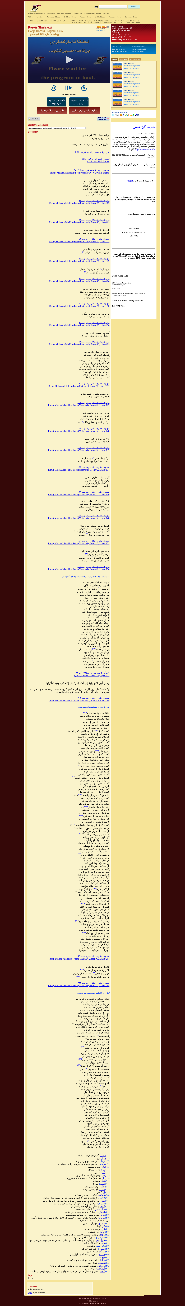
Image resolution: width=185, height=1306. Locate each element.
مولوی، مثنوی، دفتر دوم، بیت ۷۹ (94, 258)
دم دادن (101, 1266)
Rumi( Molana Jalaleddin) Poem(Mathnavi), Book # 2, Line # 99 (79, 344)
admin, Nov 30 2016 (130, 40)
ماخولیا (101, 1217)
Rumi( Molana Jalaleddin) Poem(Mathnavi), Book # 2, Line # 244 (78, 985)
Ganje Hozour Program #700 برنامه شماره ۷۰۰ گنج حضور (132, 67)
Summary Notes (131, 17)
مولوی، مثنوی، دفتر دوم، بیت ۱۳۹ (94, 492)
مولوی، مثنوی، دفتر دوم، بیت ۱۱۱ (94, 383)
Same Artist (123, 59)
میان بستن (100, 1209)
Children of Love (70, 17)
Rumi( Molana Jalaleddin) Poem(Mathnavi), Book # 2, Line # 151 (78, 543)
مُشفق (101, 1223)
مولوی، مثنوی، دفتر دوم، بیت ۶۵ (94, 200)
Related (114, 59)
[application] (69, 60)
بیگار (104, 1172)
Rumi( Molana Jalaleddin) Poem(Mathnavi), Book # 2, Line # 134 (78, 470)
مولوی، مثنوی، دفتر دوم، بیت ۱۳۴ (94, 467)
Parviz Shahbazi (117, 26)
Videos (30, 17)
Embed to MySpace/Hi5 (139, 49)
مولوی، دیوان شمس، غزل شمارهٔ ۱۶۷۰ (91, 170)
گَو (104, 1226)
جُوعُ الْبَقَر (100, 1240)
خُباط (102, 1260)
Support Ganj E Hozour (92, 13)
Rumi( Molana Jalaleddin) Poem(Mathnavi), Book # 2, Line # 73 (79, 241)
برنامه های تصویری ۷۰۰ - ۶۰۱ (121, 36)
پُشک (102, 1206)
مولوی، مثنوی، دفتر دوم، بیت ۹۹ (94, 341)
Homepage (51, 13)
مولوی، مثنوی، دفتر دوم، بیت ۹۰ (94, 303)
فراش (103, 1155)
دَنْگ (104, 1167)
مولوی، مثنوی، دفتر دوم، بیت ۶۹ (94, 219)
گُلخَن (102, 1271)
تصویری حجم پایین (55, 20)
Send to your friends (138, 51)
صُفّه (102, 1186)
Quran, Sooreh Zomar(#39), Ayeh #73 (91, 675)
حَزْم (103, 1232)
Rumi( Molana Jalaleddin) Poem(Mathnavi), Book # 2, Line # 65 (79, 203)
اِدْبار (104, 1178)
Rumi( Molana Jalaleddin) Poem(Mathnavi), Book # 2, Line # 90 (79, 306)
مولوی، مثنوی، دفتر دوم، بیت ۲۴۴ (94, 983)
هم (104, 1164)
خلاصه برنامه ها (77, 22)
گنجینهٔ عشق (88, 22)
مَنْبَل (102, 1201)
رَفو (104, 1175)
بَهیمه (102, 1184)
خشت (102, 1189)
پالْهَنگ (102, 1234)
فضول (102, 1249)
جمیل (103, 1158)
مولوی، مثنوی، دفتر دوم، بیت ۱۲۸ (94, 428)
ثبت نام (65, 20)
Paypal (130, 181)
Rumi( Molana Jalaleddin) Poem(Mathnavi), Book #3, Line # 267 (79, 959)
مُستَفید (101, 1195)
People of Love (85, 17)
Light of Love (100, 17)
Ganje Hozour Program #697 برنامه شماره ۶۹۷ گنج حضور (132, 94)
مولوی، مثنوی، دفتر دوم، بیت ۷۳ (94, 238)
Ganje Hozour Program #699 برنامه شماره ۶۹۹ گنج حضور (132, 76)
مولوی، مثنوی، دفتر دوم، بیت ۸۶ (94, 278)
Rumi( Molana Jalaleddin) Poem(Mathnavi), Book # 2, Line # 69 (79, 222)
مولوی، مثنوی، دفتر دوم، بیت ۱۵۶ (94, 566)
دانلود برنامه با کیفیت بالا (52, 110)
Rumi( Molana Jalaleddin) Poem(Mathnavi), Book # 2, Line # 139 (78, 494)
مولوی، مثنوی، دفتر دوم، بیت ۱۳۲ (94, 447)
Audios (40, 17)
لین (103, 1229)
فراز (103, 1215)
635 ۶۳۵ (30, 1278)
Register (106, 13)
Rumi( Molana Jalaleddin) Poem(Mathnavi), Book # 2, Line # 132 (78, 450)
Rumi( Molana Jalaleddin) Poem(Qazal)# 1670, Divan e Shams (79, 172)
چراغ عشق (97, 22)
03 (79, 701)
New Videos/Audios (64, 13)
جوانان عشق (107, 22)
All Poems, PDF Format (98, 161)
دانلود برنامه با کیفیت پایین (84, 110)
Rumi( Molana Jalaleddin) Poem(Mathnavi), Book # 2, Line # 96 (79, 325)
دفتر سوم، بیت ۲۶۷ (92, 956)
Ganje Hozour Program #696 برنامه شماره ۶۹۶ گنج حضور (132, 103)
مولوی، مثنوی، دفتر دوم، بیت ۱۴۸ (94, 515)
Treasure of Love (115, 17)
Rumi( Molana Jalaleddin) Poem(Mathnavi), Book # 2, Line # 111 (78, 386)
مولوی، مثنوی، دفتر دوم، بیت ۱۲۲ (94, 402)
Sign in (30, 1293)
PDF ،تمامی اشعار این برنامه (95, 158)
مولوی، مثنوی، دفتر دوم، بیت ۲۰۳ (94, 698)
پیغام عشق (129, 22)
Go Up (104, 1298)
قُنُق (103, 1181)
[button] (68, 59)
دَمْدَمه (102, 1254)
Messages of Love (53, 17)
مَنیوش (101, 1263)
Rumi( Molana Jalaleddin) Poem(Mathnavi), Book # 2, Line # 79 (79, 261)
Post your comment (118, 49)
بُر (104, 1192)
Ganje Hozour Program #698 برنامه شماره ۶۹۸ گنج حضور (132, 85)
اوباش (102, 1212)
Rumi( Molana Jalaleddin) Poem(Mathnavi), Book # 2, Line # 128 (78, 431)
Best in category (135, 59)
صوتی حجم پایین (41, 20)
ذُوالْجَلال (101, 1268)
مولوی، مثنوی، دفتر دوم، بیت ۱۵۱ (94, 540)
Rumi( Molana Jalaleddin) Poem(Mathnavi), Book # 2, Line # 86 (79, 281)
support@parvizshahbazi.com (145, 150)
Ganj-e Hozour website (36, 13)
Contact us (78, 13)
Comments (99, 30)
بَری (103, 1243)
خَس (104, 1169)
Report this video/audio (119, 51)
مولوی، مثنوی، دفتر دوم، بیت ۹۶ (94, 322)
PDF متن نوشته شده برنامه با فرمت (92, 152)
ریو (103, 1257)
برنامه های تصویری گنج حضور (121, 34)
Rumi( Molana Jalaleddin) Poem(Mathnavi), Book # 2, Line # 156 (78, 569)
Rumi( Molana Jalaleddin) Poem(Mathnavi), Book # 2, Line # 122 (78, 405)
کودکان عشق (118, 22)
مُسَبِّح (102, 1251)
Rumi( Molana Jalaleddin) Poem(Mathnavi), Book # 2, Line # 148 (78, 518)
